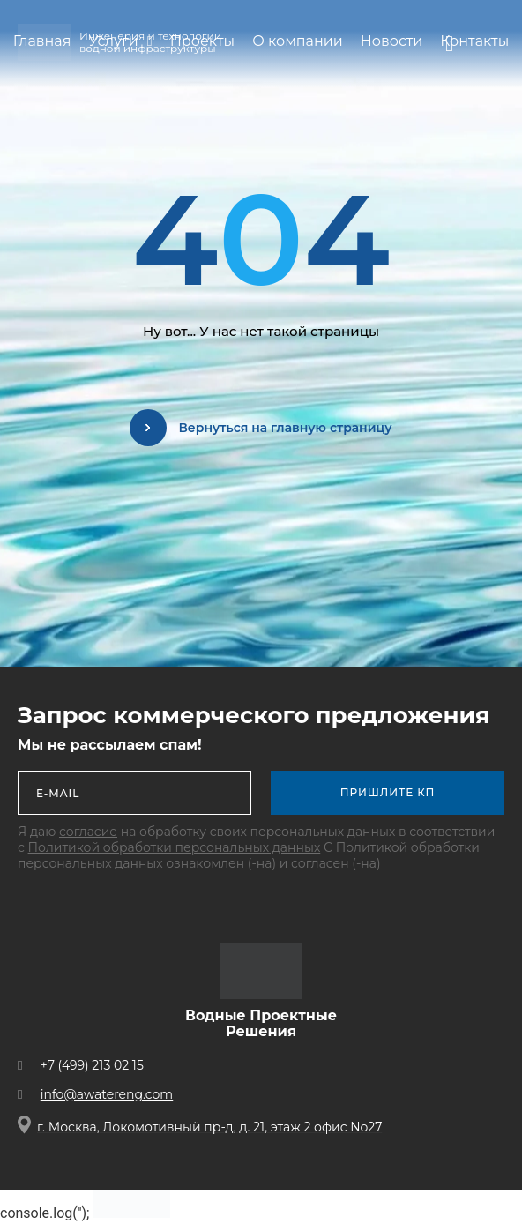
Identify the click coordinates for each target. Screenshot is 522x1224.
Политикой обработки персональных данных (174, 847)
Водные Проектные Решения (261, 1023)
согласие (88, 832)
